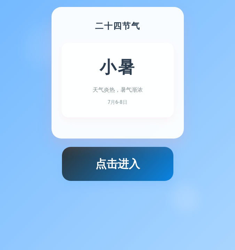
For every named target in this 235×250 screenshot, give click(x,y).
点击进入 (117, 163)
